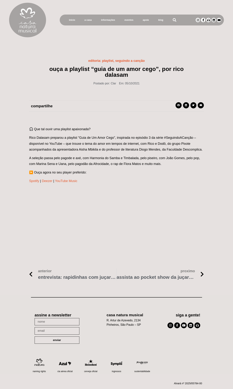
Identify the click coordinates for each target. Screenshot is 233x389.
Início (72, 20)
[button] (174, 20)
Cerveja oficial (90, 371)
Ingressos (116, 371)
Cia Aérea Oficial (64, 371)
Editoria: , (116, 61)
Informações (108, 20)
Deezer (47, 181)
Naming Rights (39, 371)
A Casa (88, 20)
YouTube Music (66, 181)
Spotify (34, 181)
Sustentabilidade (142, 371)
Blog (160, 20)
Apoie (146, 20)
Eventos (129, 20)
